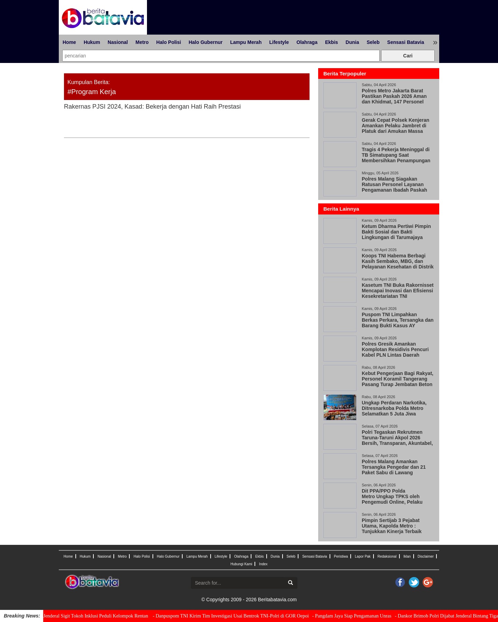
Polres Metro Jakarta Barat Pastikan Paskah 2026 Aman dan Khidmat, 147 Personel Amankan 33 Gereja (394, 99)
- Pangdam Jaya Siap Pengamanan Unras (358, 616)
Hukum (92, 42)
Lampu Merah (245, 42)
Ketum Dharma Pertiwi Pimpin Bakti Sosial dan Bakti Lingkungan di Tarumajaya (396, 231)
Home (69, 42)
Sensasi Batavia (405, 42)
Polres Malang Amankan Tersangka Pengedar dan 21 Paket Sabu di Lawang (394, 467)
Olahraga (306, 42)
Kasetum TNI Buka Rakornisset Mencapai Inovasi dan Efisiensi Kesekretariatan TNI (398, 290)
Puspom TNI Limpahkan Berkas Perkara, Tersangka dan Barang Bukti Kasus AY (398, 320)
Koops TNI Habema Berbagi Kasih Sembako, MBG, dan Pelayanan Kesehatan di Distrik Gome (398, 264)
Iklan (407, 556)
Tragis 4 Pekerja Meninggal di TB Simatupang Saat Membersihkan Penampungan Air (396, 158)
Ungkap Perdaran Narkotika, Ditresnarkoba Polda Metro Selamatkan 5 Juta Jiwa (394, 408)
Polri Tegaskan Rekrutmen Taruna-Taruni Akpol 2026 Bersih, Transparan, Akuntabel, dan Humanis (397, 440)
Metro (142, 42)
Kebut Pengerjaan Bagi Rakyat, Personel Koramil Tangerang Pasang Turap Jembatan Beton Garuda (397, 382)
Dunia (352, 42)
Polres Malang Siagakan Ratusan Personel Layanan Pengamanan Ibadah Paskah (394, 184)
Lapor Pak (363, 556)
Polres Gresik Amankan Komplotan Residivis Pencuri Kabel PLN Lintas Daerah (395, 349)
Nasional (118, 42)
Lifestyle (279, 42)
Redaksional (387, 556)
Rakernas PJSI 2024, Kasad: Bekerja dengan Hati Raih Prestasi (152, 106)
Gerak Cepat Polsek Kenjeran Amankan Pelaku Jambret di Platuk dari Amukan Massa (395, 125)
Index (263, 564)
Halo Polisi (168, 42)
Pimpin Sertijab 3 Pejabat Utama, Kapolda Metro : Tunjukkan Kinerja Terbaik (392, 526)
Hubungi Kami (241, 564)
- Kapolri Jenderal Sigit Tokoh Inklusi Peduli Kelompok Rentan (93, 616)
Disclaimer (425, 556)
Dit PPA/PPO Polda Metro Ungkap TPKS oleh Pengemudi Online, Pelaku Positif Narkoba (392, 499)
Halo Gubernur (205, 42)
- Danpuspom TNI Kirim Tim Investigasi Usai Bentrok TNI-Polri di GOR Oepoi (237, 616)
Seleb (373, 42)
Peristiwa (341, 556)
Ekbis (331, 42)
